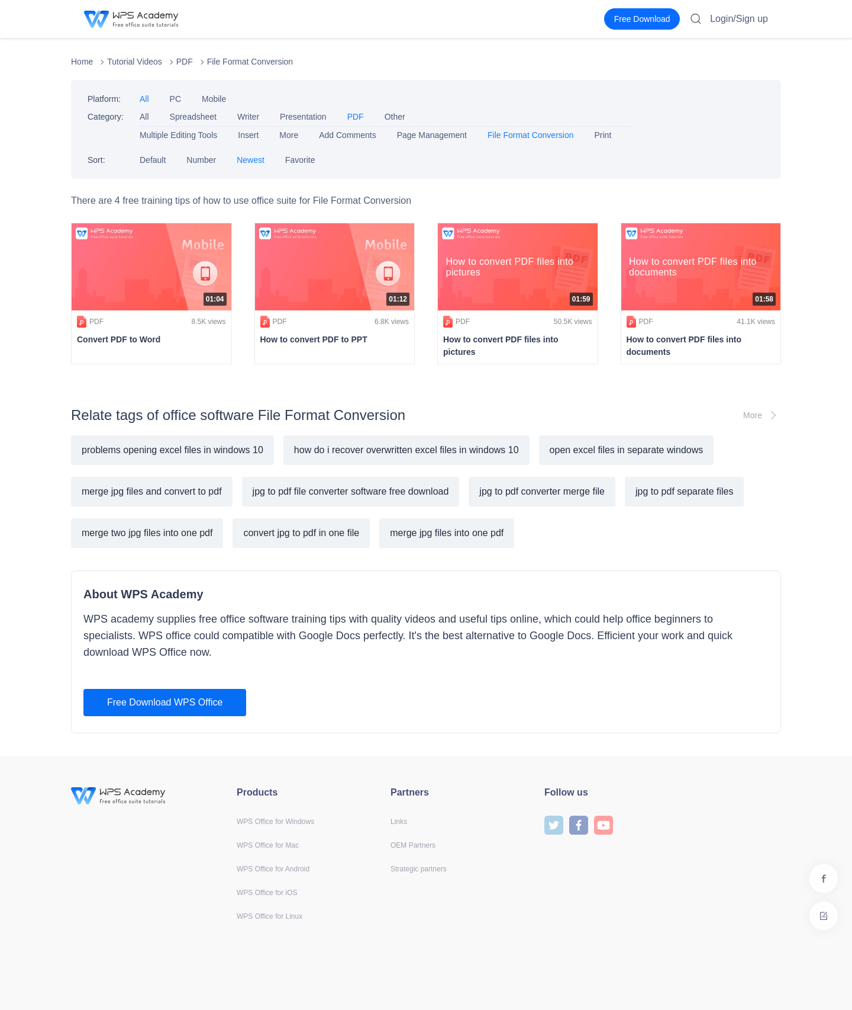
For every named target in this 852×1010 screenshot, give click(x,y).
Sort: (96, 160)
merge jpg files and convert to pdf (152, 491)
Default (153, 160)
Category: (106, 116)
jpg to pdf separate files (684, 491)
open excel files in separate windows (626, 450)
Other (395, 116)
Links (398, 821)
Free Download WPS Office (164, 702)
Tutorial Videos (134, 61)
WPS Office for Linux (269, 916)
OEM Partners (412, 845)
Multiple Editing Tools (178, 135)
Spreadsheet (193, 116)
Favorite (300, 160)
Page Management (432, 135)
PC (175, 99)
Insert (248, 135)
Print (602, 135)
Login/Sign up (739, 19)
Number (201, 160)
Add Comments (347, 135)
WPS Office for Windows (275, 821)
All (144, 99)
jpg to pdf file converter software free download (351, 491)
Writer (248, 116)
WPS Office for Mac (268, 845)
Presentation (303, 116)
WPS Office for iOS (267, 893)
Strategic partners (418, 869)
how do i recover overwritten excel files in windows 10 (406, 450)
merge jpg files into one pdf (447, 533)
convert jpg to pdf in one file (301, 533)
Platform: (104, 99)
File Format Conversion (250, 61)
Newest (250, 160)
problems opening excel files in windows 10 (172, 450)
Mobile (214, 99)
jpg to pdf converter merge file (542, 491)
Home (82, 61)
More (288, 135)
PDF (184, 61)
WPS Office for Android (273, 869)
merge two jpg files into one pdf (147, 533)
